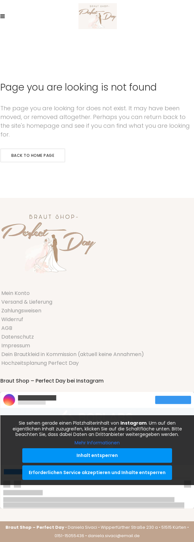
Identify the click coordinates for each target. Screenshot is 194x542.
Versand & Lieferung (26, 302)
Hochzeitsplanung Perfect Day (40, 363)
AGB (6, 328)
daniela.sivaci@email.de (114, 536)
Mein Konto (15, 293)
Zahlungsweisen (21, 310)
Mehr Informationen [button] (97, 443)
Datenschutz (17, 337)
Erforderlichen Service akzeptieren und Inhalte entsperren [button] (97, 472)
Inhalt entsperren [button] (97, 455)
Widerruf (12, 319)
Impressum (15, 345)
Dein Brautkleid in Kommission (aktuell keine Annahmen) (72, 354)
